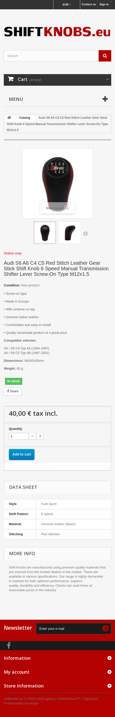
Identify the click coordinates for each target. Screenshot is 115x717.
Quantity (15, 429)
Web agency (46, 699)
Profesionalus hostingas (21, 703)
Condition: (12, 285)
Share (12, 391)
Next (85, 233)
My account (17, 672)
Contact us (88, 4)
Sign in (104, 4)
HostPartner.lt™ (68, 699)
